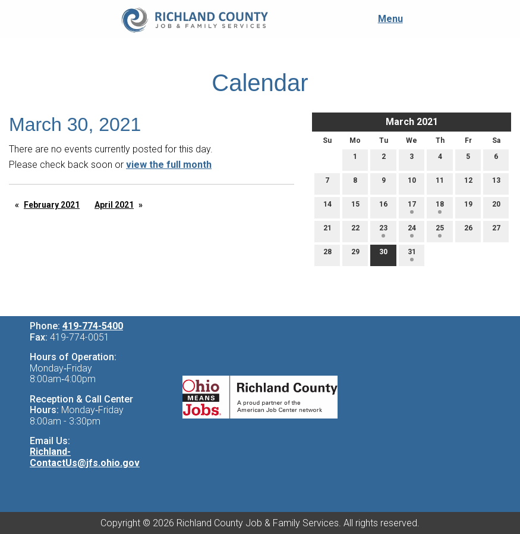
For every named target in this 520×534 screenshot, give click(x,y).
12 (468, 183)
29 (355, 254)
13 (496, 183)
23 (383, 231)
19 (468, 207)
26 (468, 231)
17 (412, 207)
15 (355, 207)
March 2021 (412, 121)
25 (440, 231)
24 (412, 231)
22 (355, 231)
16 (383, 207)
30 (383, 254)
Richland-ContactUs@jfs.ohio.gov (85, 457)
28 (327, 254)
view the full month (169, 164)
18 (440, 207)
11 (440, 183)
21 (327, 231)
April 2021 (114, 205)
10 (412, 183)
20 (496, 207)
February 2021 (52, 205)
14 (327, 207)
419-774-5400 (92, 326)
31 (412, 254)
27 (496, 231)
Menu (384, 19)
